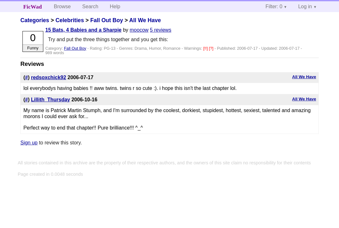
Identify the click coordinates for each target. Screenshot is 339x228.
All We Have (145, 20)
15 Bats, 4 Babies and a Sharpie (83, 30)
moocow (139, 30)
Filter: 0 (274, 6)
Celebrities (69, 20)
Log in (305, 6)
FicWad (32, 6)
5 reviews (160, 30)
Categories (34, 20)
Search (90, 6)
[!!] (206, 48)
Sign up (28, 142)
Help (115, 6)
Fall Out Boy (106, 20)
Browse (62, 6)
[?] (212, 48)
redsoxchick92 (48, 77)
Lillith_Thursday (50, 99)
